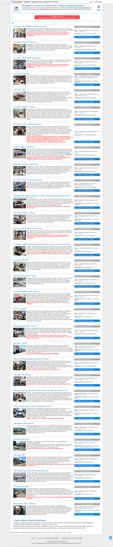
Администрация (98, 1)
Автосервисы (27, 1)
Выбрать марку (99, 9)
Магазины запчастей (37, 1)
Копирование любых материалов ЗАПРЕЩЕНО (72, 538)
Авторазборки (47, 1)
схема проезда (80, 31)
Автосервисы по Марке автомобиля (34, 532)
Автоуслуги (55, 1)
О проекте (33, 538)
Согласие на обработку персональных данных (49, 538)
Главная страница (16, 532)
